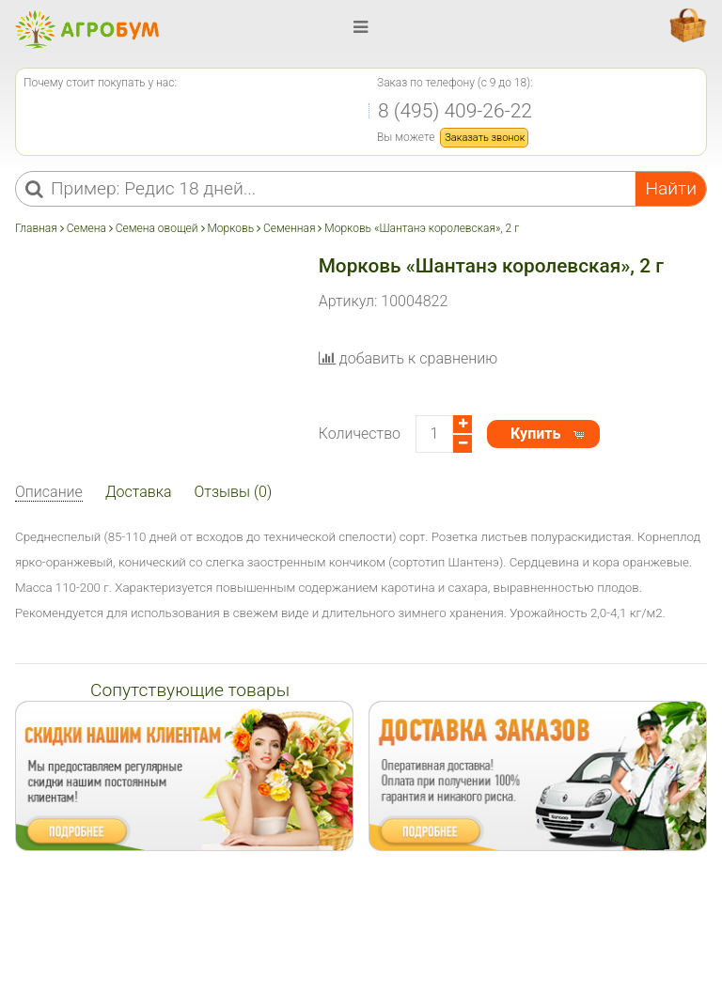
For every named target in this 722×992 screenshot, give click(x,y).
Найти (671, 188)
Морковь (230, 228)
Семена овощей (157, 228)
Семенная (289, 228)
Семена (86, 228)
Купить (535, 433)
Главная (37, 228)
